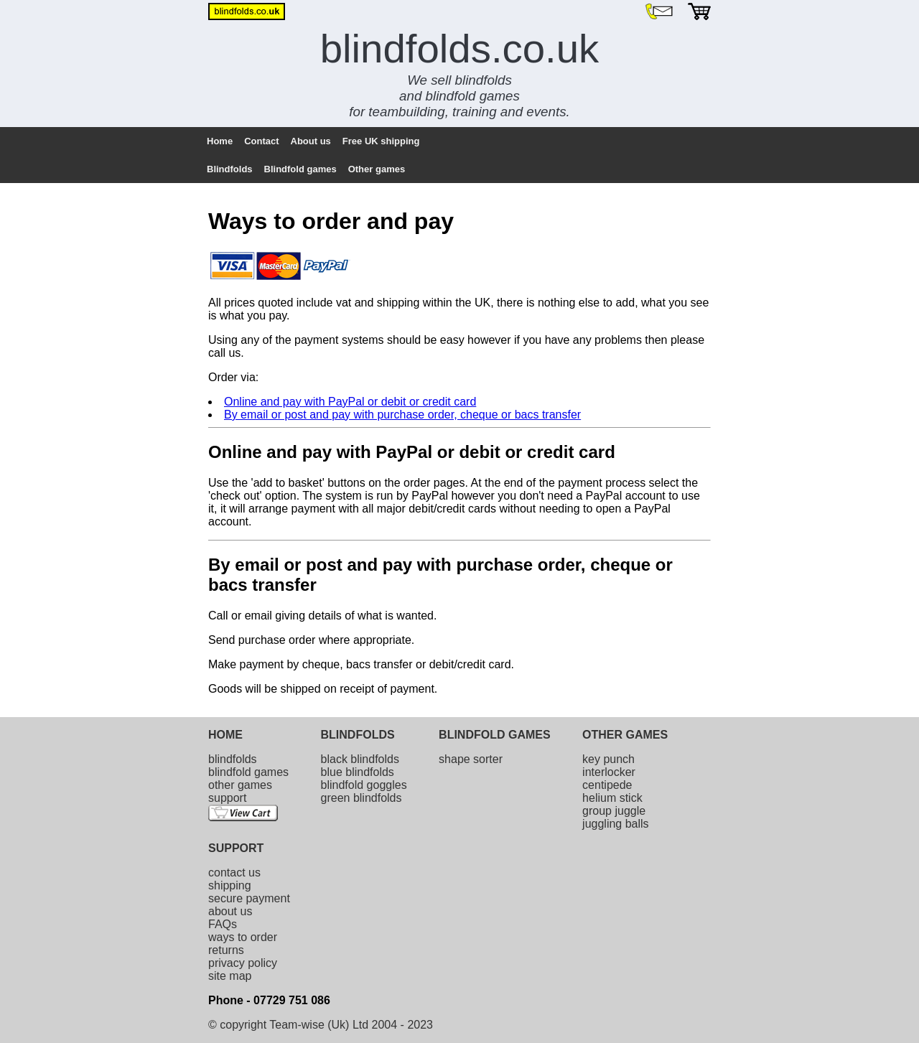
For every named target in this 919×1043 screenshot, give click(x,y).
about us (230, 911)
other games (240, 785)
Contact (261, 141)
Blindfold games (300, 169)
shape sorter (471, 759)
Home (220, 141)
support (227, 798)
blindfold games (248, 772)
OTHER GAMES (625, 735)
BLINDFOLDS (358, 735)
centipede (607, 785)
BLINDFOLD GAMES (495, 735)
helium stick (612, 798)
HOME (225, 735)
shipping (229, 885)
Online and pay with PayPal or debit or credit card (350, 402)
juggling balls (615, 824)
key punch (608, 759)
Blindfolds (230, 169)
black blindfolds (360, 759)
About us (311, 141)
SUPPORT (235, 848)
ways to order (242, 937)
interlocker (608, 772)
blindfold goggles (364, 785)
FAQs (222, 924)
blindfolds (232, 759)
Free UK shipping (381, 141)
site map (229, 976)
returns (226, 950)
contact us (234, 872)
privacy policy (242, 963)
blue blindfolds (357, 772)
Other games (376, 169)
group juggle (613, 811)
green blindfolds (361, 798)
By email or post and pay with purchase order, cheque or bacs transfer (402, 414)
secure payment (249, 898)
